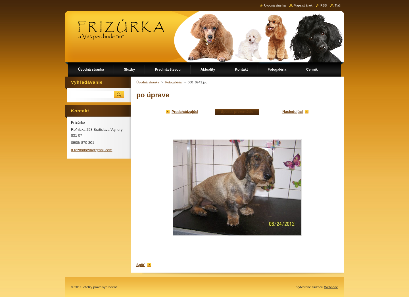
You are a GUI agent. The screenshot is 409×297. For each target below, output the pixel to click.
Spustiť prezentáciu (237, 112)
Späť (140, 265)
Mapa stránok (303, 5)
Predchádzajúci (185, 111)
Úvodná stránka (147, 82)
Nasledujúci (292, 111)
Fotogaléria (173, 82)
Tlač (338, 5)
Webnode (331, 287)
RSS (323, 5)
